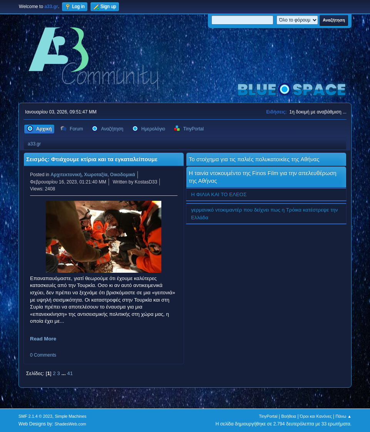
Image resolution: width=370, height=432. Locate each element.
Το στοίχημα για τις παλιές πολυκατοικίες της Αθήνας (254, 159)
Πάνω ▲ (343, 416)
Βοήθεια (288, 416)
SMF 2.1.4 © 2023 (35, 416)
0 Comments (43, 355)
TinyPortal (268, 416)
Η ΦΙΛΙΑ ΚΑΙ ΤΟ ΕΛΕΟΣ (218, 194)
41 (70, 373)
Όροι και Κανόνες (316, 416)
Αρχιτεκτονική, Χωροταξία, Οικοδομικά (92, 174)
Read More (43, 339)
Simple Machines (70, 416)
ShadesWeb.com (70, 424)
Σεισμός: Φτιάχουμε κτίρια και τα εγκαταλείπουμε (91, 159)
